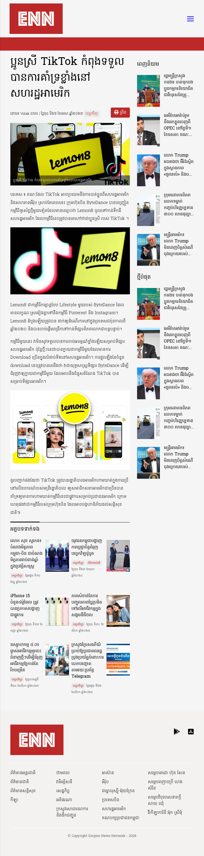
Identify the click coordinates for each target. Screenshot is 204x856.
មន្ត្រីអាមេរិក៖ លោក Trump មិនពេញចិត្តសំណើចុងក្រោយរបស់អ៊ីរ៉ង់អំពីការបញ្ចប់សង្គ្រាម (178, 244)
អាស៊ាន (108, 773)
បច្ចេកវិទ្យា (92, 113)
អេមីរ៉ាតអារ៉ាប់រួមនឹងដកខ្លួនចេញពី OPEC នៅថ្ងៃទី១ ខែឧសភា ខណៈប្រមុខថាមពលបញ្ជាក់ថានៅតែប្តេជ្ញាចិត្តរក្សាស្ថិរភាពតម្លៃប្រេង (178, 125)
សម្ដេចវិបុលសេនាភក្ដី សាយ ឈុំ (164, 800)
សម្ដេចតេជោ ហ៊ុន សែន (166, 773)
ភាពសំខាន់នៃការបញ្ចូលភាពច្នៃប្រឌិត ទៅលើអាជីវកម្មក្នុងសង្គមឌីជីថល (86, 605)
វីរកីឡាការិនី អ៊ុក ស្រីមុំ (165, 813)
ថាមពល (63, 773)
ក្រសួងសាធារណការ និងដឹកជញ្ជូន (72, 812)
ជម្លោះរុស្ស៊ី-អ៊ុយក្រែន (118, 791)
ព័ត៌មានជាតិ (94, 563)
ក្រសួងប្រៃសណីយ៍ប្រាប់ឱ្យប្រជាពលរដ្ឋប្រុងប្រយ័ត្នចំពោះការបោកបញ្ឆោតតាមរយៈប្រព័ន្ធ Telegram (87, 661)
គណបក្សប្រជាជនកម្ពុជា (120, 818)
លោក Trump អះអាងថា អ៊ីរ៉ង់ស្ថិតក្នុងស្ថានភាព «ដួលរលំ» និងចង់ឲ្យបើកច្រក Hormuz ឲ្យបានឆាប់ (179, 165)
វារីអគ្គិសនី (64, 782)
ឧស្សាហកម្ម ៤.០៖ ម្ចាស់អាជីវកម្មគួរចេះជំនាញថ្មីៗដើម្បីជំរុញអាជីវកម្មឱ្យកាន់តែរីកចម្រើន (26, 657)
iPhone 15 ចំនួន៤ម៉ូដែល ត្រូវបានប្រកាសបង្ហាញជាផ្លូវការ (25, 605)
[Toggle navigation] (188, 19)
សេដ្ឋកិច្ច (63, 791)
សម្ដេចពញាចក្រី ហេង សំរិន (165, 785)
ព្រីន (120, 112)
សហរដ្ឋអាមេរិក (114, 809)
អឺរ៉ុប (105, 782)
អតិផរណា (64, 800)
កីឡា (14, 800)
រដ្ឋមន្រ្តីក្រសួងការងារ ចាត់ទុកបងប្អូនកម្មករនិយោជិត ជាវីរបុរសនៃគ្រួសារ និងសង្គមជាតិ (178, 85)
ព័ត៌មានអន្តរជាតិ (23, 773)
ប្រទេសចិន (110, 800)
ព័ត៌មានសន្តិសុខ (23, 791)
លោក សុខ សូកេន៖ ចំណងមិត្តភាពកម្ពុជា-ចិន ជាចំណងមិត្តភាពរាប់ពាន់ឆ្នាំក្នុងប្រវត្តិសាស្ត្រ (26, 554)
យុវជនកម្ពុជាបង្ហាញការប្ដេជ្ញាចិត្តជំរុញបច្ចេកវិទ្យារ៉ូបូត (86, 547)
